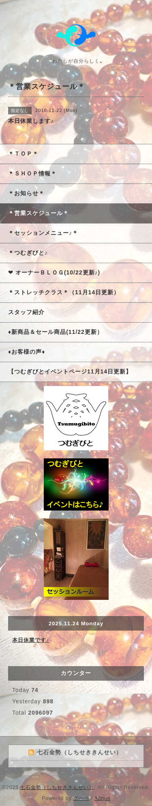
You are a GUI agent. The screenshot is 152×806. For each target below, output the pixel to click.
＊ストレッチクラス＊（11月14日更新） (64, 292)
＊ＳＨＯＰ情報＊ (32, 173)
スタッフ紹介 (26, 312)
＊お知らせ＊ (26, 193)
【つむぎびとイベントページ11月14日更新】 (70, 371)
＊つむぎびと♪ (28, 252)
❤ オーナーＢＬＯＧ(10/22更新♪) (54, 272)
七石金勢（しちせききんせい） (57, 787)
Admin (102, 798)
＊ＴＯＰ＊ (23, 153)
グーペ (81, 798)
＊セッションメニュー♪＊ (43, 233)
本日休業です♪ (30, 640)
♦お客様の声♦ (26, 351)
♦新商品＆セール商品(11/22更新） (55, 332)
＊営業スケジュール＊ (38, 213)
